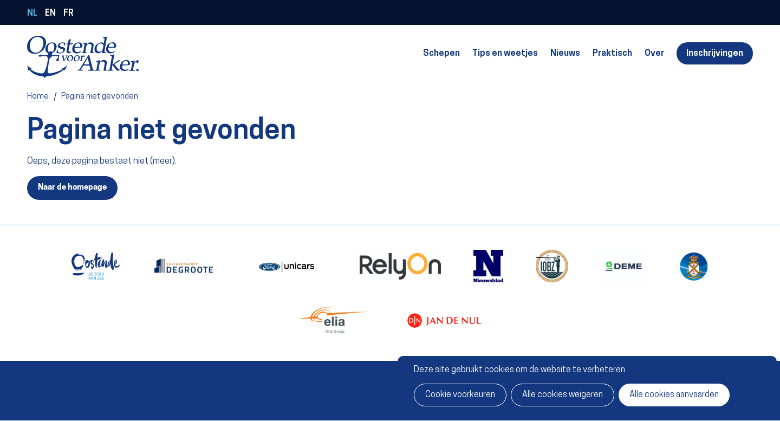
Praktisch (612, 53)
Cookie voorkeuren (460, 395)
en (50, 13)
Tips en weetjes (505, 53)
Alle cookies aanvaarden (674, 395)
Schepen (441, 53)
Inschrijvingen (714, 53)
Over (654, 53)
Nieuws (565, 53)
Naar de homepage (72, 187)
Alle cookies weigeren (562, 395)
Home (38, 96)
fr (68, 13)
